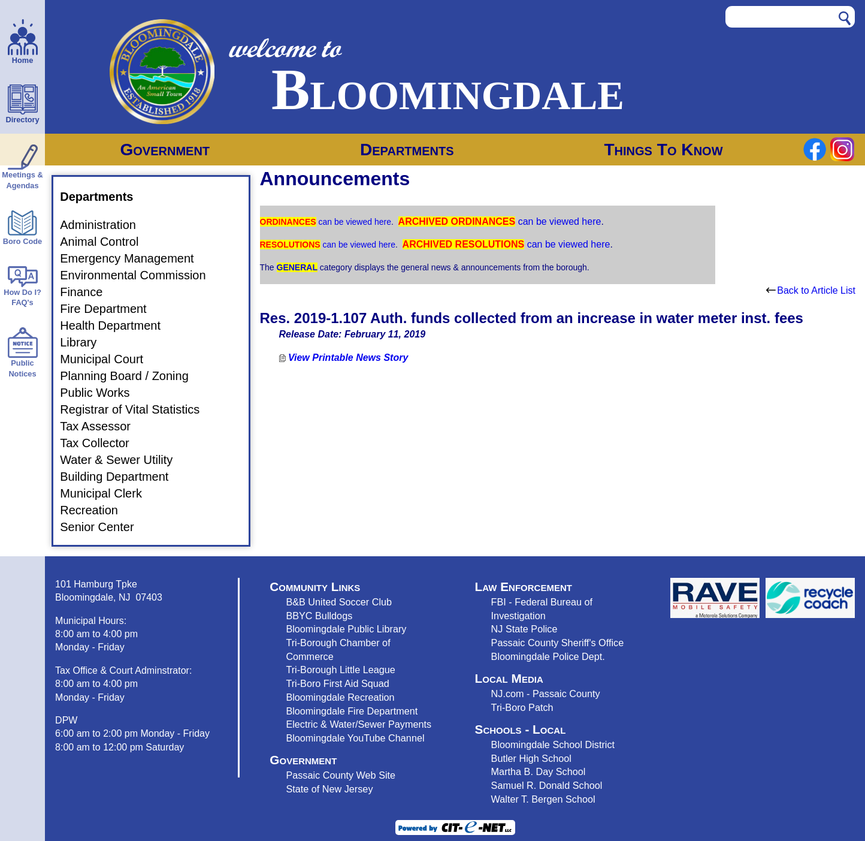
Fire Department (110, 308)
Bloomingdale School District (553, 744)
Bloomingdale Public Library (346, 628)
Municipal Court (108, 359)
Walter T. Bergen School (543, 799)
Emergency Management (133, 258)
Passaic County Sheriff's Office (557, 642)
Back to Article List (810, 290)
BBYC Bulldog (316, 615)
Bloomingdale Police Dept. (548, 656)
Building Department (121, 476)
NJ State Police (524, 628)
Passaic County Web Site (340, 775)
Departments (407, 149)
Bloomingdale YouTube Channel (355, 738)
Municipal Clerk (108, 493)
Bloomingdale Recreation (340, 697)
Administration (105, 224)
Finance (88, 292)
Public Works (101, 392)
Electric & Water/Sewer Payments (358, 724)
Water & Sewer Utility (123, 459)
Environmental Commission (139, 275)
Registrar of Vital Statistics (136, 409)
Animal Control (106, 241)
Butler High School (531, 758)
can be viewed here (353, 222)
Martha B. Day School (538, 771)
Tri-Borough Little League (340, 669)
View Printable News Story (344, 357)
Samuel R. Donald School (547, 785)
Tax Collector (101, 443)
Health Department (117, 325)
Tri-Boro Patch (522, 707)
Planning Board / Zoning (131, 375)
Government (165, 149)
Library (85, 342)
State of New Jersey (329, 788)
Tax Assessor (102, 426)
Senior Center (104, 526)
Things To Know (663, 149)
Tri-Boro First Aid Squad (337, 683)
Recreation (96, 510)
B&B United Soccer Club (339, 601)
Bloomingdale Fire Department (352, 711)
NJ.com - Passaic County (545, 693)
